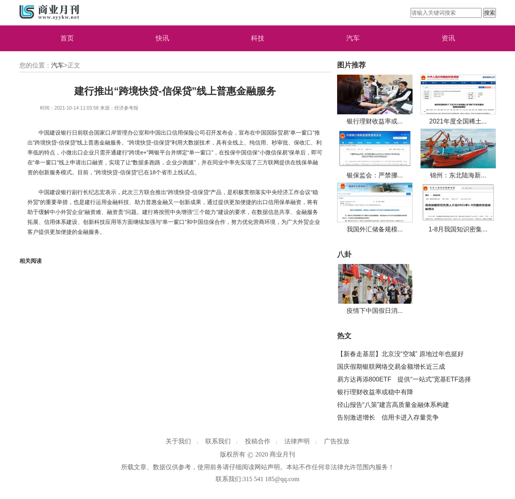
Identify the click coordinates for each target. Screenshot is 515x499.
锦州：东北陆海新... (458, 175)
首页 (67, 38)
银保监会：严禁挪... (375, 175)
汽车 (353, 38)
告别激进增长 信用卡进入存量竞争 (388, 417)
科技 (257, 38)
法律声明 (297, 441)
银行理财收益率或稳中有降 (375, 392)
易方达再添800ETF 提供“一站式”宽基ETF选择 (404, 379)
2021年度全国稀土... (458, 121)
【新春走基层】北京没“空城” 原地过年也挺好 (400, 354)
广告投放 (336, 441)
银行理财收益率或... (375, 121)
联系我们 (218, 441)
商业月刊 (282, 454)
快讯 (162, 38)
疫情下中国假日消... (375, 310)
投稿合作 (257, 441)
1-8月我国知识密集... (457, 229)
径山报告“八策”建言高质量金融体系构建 (393, 404)
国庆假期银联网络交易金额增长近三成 (391, 366)
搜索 (489, 13)
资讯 (448, 38)
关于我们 (178, 441)
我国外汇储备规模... (375, 229)
